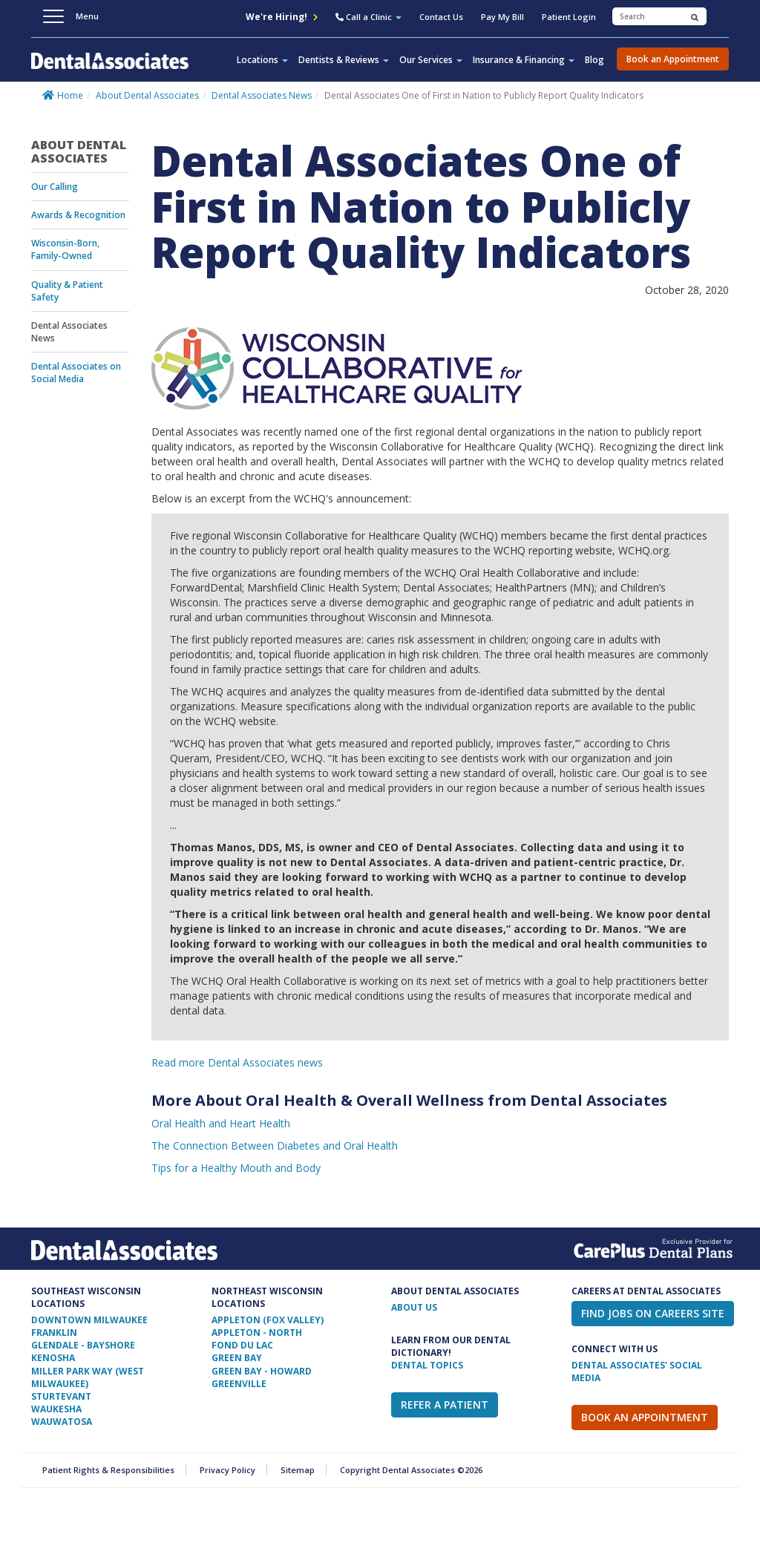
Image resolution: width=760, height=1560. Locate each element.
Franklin (54, 1332)
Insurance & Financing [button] (523, 59)
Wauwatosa (61, 1421)
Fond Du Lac (242, 1345)
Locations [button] (262, 59)
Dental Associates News (262, 95)
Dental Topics (427, 1365)
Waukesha (56, 1409)
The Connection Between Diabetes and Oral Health (274, 1145)
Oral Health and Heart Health (220, 1123)
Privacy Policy (227, 1469)
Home (70, 95)
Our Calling (54, 186)
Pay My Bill (502, 16)
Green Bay (237, 1357)
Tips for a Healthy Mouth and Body (236, 1168)
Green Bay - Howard (262, 1371)
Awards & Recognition (78, 215)
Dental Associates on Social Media (76, 372)
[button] (368, 18)
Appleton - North (257, 1332)
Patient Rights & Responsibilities (108, 1469)
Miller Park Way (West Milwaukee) (87, 1377)
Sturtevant (61, 1396)
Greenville (239, 1383)
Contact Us (441, 16)
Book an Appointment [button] (672, 59)
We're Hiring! (282, 16)
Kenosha (53, 1357)
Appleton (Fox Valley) (268, 1320)
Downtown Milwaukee (89, 1320)
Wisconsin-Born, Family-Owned (65, 249)
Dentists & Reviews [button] (343, 59)
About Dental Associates (147, 95)
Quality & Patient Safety (67, 291)
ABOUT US (414, 1307)
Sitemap (298, 1469)
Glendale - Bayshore (83, 1345)
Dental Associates (110, 69)
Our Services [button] (430, 59)
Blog (594, 59)
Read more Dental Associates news (237, 1062)
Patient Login (569, 16)
